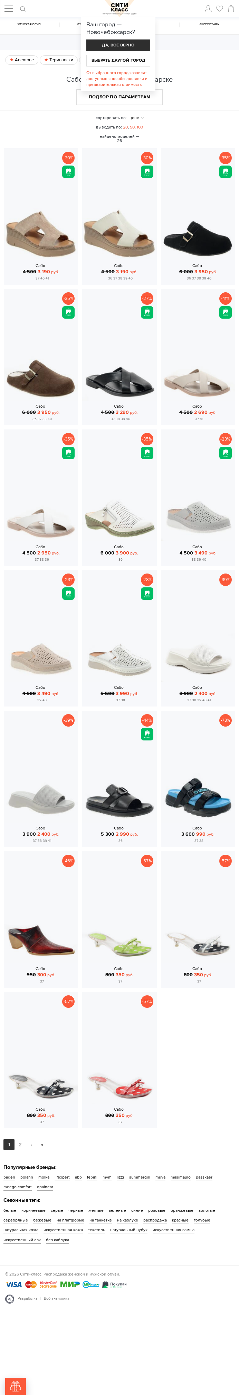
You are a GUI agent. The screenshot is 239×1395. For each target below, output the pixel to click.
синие (137, 1210)
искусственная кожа (63, 1229)
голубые (202, 1220)
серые (57, 1210)
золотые (207, 1210)
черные (75, 1210)
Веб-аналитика (56, 1298)
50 (132, 127)
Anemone (24, 60)
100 (140, 127)
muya (160, 1177)
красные (180, 1220)
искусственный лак (22, 1239)
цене (134, 117)
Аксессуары (209, 24)
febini (92, 1177)
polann (26, 1177)
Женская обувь (29, 24)
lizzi (120, 1177)
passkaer (204, 1177)
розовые (156, 1210)
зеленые (117, 1210)
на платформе (70, 1220)
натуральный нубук (128, 1229)
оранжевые (182, 1210)
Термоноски (60, 60)
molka (43, 1177)
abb (78, 1177)
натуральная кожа (20, 1229)
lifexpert (62, 1177)
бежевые (42, 1220)
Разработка (28, 1298)
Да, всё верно (118, 45)
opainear (45, 1186)
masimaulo (181, 1177)
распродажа (155, 1220)
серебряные (15, 1220)
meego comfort (17, 1186)
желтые (96, 1210)
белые (9, 1210)
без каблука (57, 1239)
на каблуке (127, 1220)
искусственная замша (173, 1229)
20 (125, 127)
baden (9, 1177)
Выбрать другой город (118, 60)
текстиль (96, 1229)
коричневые (33, 1210)
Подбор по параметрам (120, 97)
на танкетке (100, 1220)
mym (107, 1177)
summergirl (139, 1177)
